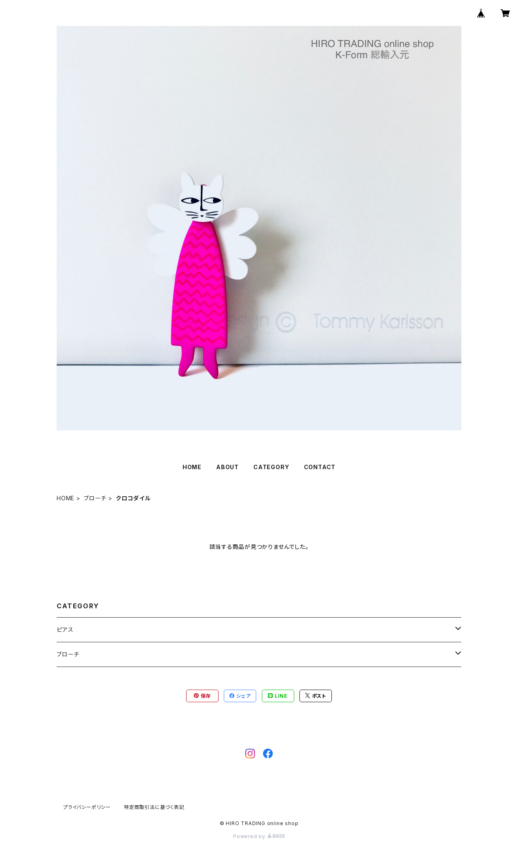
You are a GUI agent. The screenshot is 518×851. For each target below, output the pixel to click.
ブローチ (95, 498)
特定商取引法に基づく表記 (154, 807)
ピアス (65, 629)
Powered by (259, 836)
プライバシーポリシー (87, 807)
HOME (192, 467)
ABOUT (227, 467)
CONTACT (320, 467)
